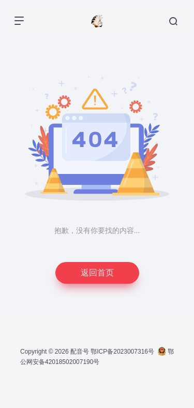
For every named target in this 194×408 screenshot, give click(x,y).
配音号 (79, 351)
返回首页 (97, 272)
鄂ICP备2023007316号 (122, 351)
